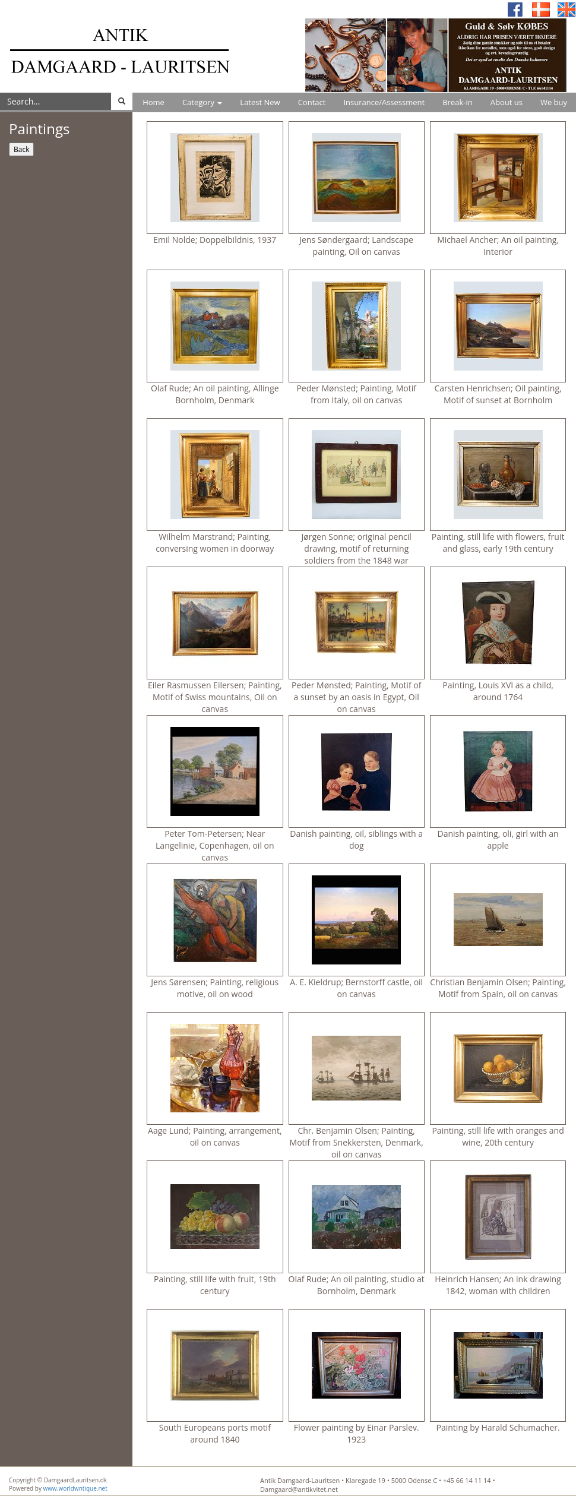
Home (153, 102)
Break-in (457, 102)
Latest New (260, 102)
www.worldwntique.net (75, 1488)
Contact (312, 102)
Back (21, 149)
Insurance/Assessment (384, 102)
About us (506, 102)
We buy (553, 102)
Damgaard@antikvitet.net (299, 1489)
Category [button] (202, 102)
